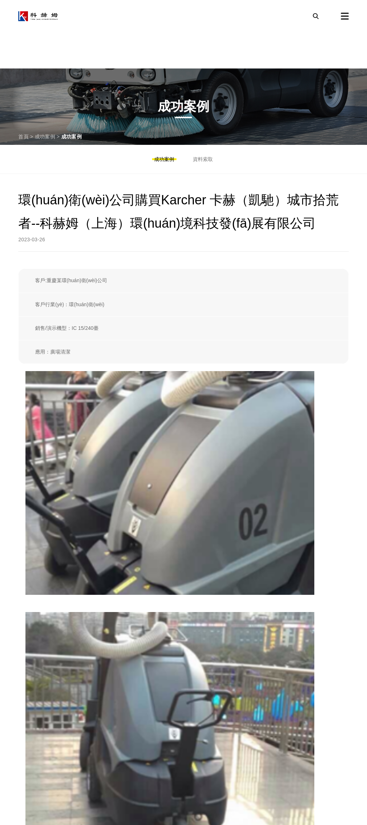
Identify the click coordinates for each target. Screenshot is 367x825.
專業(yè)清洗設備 (43, 704)
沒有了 (25, 492)
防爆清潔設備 (38, 568)
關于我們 (31, 750)
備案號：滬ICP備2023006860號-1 (244, 791)
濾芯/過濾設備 (38, 546)
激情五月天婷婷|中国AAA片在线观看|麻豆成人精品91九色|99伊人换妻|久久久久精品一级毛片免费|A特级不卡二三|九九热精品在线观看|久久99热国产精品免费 (175, 820)
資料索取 (203, 159)
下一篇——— (334, 492)
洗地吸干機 (34, 614)
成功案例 (45, 136)
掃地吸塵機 (34, 659)
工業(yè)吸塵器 (40, 682)
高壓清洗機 (34, 636)
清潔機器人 (34, 591)
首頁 (23, 136)
